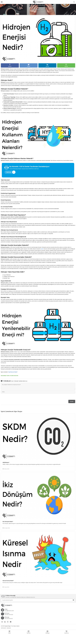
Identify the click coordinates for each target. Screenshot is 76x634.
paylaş (9, 65)
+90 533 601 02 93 (9, 618)
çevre (42, 248)
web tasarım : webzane (6, 627)
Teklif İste (10, 172)
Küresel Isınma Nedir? (8, 580)
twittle (28, 65)
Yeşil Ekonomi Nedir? (12, 372)
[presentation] (65, 396)
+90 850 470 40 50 (9, 614)
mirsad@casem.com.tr (9, 610)
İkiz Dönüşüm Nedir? (8, 521)
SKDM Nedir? (6, 462)
